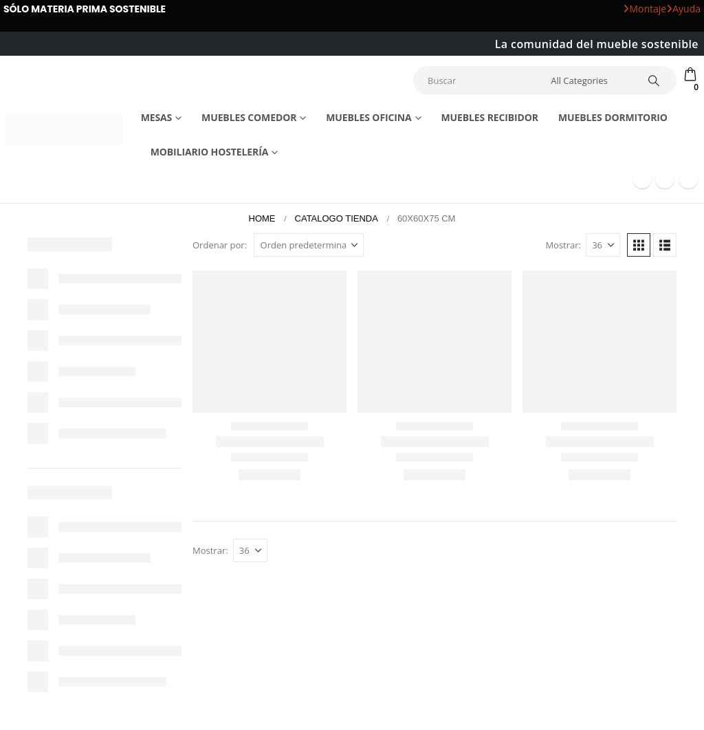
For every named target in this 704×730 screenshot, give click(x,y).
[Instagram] (688, 179)
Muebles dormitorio (613, 117)
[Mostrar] (603, 245)
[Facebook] (642, 179)
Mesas (157, 117)
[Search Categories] (589, 80)
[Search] (654, 80)
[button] (638, 245)
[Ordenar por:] (309, 245)
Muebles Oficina (368, 117)
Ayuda (683, 8)
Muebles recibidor (489, 117)
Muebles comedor (248, 117)
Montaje (644, 8)
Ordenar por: (219, 244)
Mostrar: (563, 244)
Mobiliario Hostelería (210, 151)
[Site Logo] (64, 129)
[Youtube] (664, 179)
